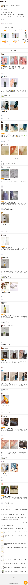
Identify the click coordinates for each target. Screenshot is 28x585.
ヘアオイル (10, 511)
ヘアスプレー (23, 512)
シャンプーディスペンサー (23, 509)
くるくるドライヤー (13, 512)
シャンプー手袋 (3, 511)
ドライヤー (18, 511)
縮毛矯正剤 (5, 517)
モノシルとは (16, 579)
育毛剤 (2, 519)
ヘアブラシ (17, 512)
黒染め (16, 517)
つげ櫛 (20, 512)
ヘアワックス (2, 514)
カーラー (2, 517)
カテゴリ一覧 (12, 579)
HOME (14, 577)
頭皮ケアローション (15, 519)
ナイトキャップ (14, 511)
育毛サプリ (6, 519)
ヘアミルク (6, 511)
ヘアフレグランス (22, 514)
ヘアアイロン (22, 511)
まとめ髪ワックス (7, 514)
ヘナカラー (19, 517)
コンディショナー (7, 509)
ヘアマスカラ (13, 517)
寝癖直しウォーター (13, 514)
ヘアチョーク (9, 517)
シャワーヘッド (7, 512)
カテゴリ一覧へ (25, 522)
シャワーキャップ (16, 509)
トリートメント (3, 509)
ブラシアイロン (3, 512)
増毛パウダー (10, 519)
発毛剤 (4, 519)
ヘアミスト (17, 514)
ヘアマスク (12, 509)
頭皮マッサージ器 (23, 517)
